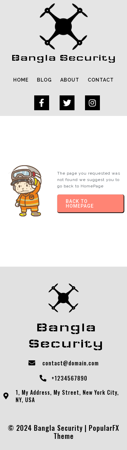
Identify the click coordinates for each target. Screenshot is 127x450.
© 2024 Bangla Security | (48, 428)
